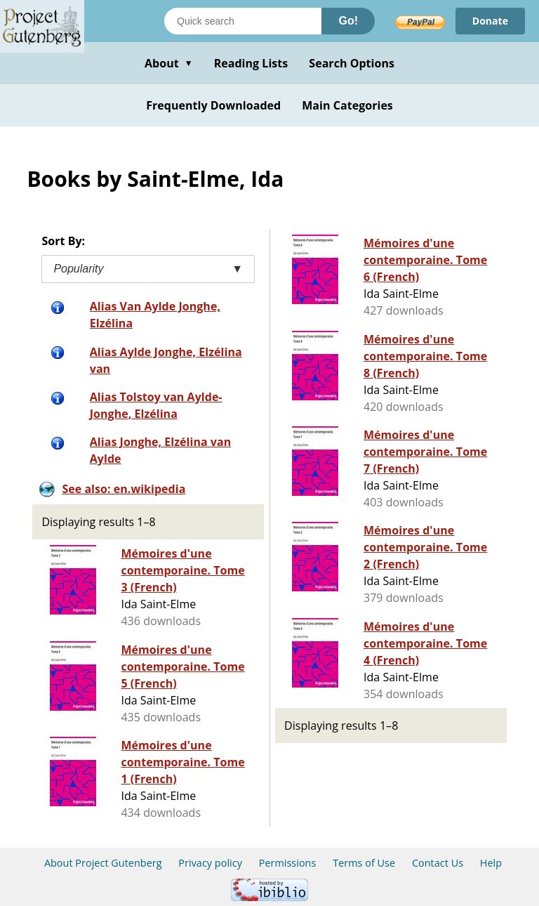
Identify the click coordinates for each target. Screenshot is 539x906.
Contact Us (437, 862)
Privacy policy (210, 862)
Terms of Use (364, 862)
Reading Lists (251, 63)
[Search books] (242, 21)
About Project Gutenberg (103, 862)
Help (491, 862)
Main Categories (347, 105)
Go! (348, 21)
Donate (490, 20)
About (169, 63)
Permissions (288, 862)
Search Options (351, 63)
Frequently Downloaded (213, 105)
